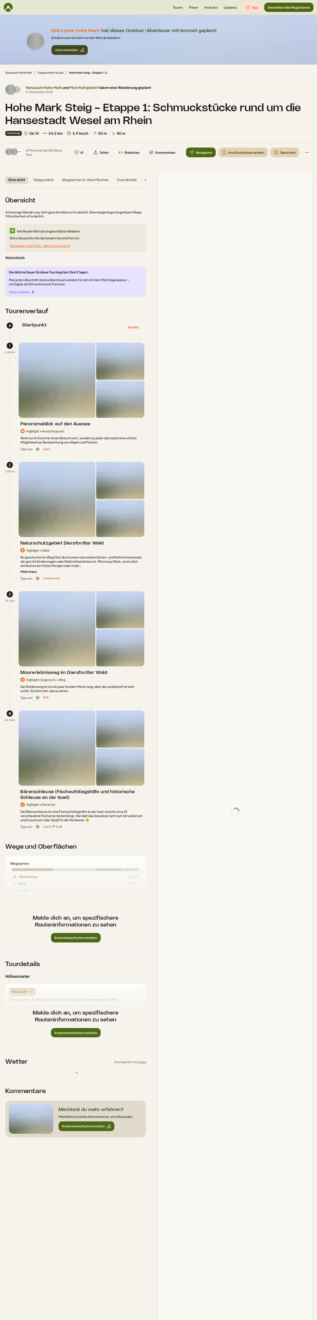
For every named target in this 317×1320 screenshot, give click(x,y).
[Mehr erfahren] (22, 292)
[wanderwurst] (51, 578)
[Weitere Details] (15, 257)
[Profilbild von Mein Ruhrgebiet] (16, 89)
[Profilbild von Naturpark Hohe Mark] (10, 89)
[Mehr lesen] (28, 572)
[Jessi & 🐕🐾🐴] (52, 827)
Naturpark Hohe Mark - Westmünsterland (40, 246)
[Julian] (46, 449)
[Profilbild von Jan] (14, 151)
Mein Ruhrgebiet (84, 87)
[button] (177, 7)
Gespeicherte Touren (50, 72)
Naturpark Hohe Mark (18, 72)
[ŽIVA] (46, 697)
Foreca (141, 1062)
